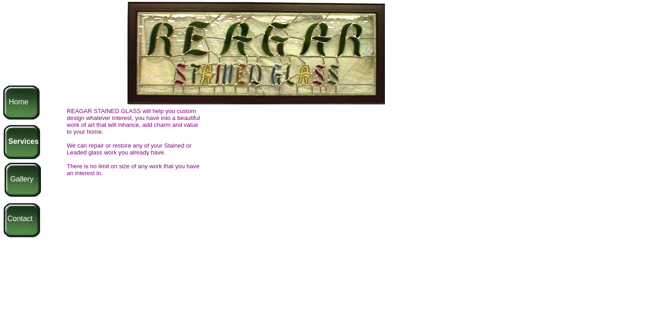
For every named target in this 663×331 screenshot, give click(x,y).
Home (19, 102)
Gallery (22, 179)
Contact (20, 219)
